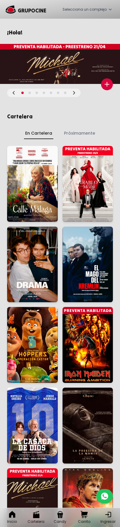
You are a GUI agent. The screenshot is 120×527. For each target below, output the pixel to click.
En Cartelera (38, 133)
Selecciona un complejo (88, 9)
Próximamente (79, 133)
